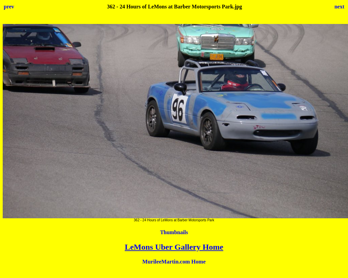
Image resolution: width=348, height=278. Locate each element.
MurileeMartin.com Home (174, 261)
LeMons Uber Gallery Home (174, 247)
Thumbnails (174, 232)
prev (9, 6)
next (339, 6)
